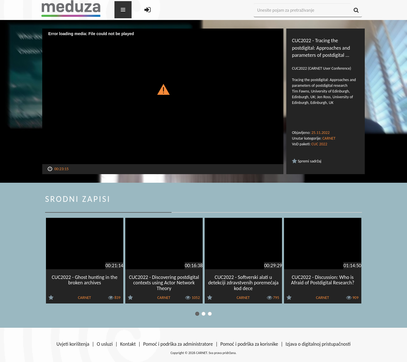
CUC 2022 (319, 144)
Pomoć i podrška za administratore (178, 344)
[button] (163, 89)
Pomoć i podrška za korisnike (249, 344)
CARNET (328, 138)
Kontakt (128, 344)
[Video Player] (162, 96)
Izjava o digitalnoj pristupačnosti (317, 344)
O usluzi (105, 344)
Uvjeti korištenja (73, 344)
